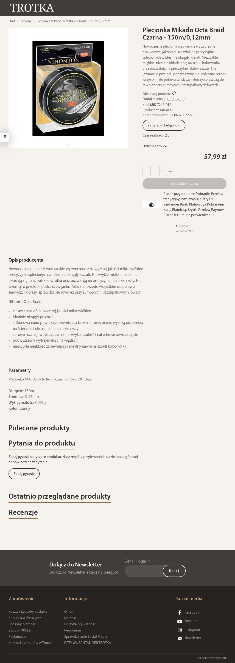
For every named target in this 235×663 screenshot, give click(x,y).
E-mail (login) (136, 562)
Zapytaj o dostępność (164, 125)
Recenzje (23, 513)
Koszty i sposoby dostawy (28, 612)
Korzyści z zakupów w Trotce (30, 643)
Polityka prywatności (80, 624)
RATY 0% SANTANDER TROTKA (87, 643)
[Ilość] (154, 171)
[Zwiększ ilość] (146, 171)
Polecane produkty (39, 428)
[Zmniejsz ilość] (163, 171)
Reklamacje (17, 637)
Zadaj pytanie (24, 474)
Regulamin (72, 631)
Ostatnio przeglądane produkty (60, 497)
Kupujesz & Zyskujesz (24, 618)
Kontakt (70, 618)
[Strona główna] (33, 8)
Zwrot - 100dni (19, 631)
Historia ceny (154, 146)
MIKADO (166, 110)
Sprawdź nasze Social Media (85, 637)
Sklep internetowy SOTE (212, 658)
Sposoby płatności (22, 624)
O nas (68, 612)
